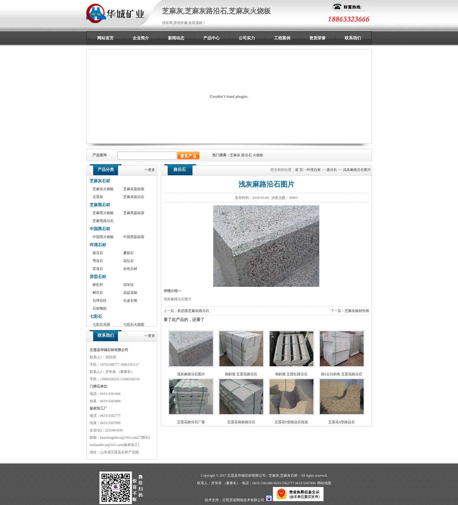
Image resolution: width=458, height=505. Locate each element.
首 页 (299, 170)
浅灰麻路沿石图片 (357, 170)
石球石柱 (100, 301)
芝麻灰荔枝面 (133, 189)
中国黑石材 (100, 229)
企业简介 (141, 38)
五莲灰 (98, 197)
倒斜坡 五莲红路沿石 (291, 374)
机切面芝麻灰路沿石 (193, 311)
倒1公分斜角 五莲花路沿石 (341, 374)
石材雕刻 (100, 308)
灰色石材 (130, 269)
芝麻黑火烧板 (103, 213)
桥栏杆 (98, 285)
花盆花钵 (130, 293)
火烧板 (258, 155)
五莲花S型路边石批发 (291, 422)
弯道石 (98, 261)
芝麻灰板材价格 (357, 311)
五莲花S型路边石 (341, 422)
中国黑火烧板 (103, 237)
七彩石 (96, 316)
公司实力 (247, 38)
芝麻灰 (235, 155)
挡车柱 (128, 285)
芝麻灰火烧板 (103, 189)
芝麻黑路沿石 (103, 221)
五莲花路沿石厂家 (191, 422)
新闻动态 (176, 38)
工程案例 (282, 38)
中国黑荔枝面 (133, 237)
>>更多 (149, 170)
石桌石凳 (130, 301)
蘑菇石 (128, 253)
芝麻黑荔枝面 (133, 213)
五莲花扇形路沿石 (241, 422)
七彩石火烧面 (133, 324)
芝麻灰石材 (100, 181)
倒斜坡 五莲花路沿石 (241, 374)
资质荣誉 (317, 38)
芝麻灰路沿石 (133, 197)
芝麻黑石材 (100, 205)
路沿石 (246, 155)
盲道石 (98, 269)
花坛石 (128, 261)
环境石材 (98, 245)
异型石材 (98, 277)
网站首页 (105, 38)
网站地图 (324, 483)
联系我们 (353, 38)
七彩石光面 (101, 324)
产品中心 (211, 38)
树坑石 (98, 293)
